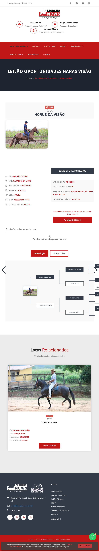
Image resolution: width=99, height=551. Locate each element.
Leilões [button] (35, 46)
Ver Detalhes (49, 446)
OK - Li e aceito (85, 546)
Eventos (63, 46)
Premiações (59, 253)
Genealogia (39, 253)
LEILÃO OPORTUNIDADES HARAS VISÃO (49, 71)
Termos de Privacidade (60, 510)
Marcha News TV (77, 46)
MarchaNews (65, 539)
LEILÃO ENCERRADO (72, 220)
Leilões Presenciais (59, 495)
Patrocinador (33, 55)
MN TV (53, 503)
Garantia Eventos (58, 507)
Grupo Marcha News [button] (19, 46)
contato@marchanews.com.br (22, 506)
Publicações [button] (49, 46)
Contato (46, 55)
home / (30, 78)
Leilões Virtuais (57, 499)
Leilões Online (56, 491)
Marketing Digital (16, 55)
